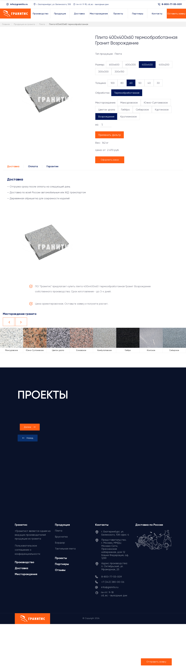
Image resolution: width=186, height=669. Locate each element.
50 (139, 82)
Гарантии (52, 166)
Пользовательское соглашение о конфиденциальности (27, 549)
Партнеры (62, 564)
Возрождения (106, 116)
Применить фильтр (109, 134)
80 (122, 82)
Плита (58, 530)
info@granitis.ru (19, 4)
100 (113, 82)
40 (149, 82)
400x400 (147, 64)
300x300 (103, 71)
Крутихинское (128, 116)
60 (131, 82)
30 (158, 82)
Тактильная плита (65, 548)
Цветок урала (106, 109)
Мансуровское (129, 102)
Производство (24, 562)
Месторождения (26, 574)
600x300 (130, 64)
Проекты (61, 558)
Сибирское (142, 109)
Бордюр (60, 542)
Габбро (125, 109)
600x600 (114, 64)
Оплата (33, 166)
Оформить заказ (110, 159)
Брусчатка (61, 536)
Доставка (13, 166)
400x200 (164, 64)
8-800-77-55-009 (172, 4)
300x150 (119, 71)
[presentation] (28, 438)
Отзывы (60, 570)
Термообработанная (126, 92)
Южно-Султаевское (156, 102)
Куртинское (162, 109)
